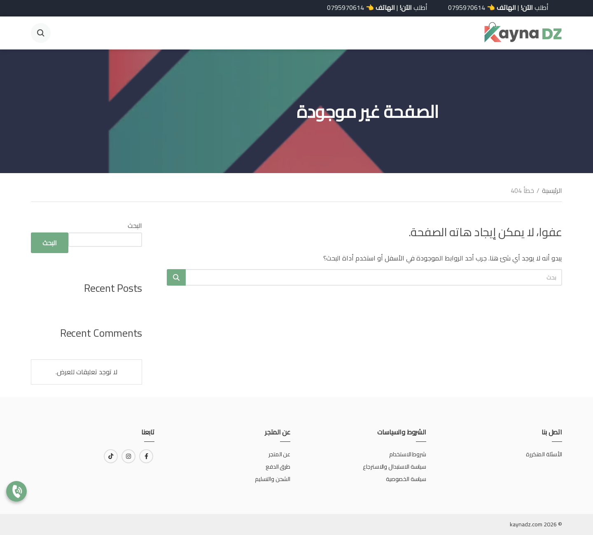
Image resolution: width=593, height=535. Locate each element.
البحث (135, 225)
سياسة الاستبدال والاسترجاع (394, 466)
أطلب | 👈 (494, 7)
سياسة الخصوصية (406, 479)
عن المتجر (279, 454)
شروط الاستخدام (407, 454)
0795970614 (462, 7)
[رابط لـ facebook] (146, 456)
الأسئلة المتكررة (544, 454)
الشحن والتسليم (272, 479)
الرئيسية (552, 190)
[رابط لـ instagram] (128, 456)
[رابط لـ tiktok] (111, 456)
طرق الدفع (278, 466)
